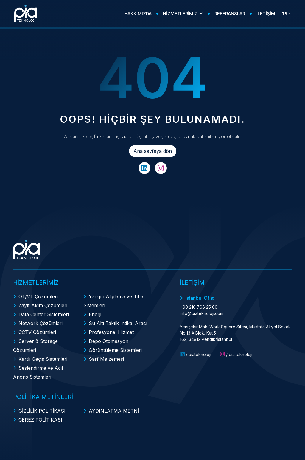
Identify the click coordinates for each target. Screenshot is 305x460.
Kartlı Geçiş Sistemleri (42, 359)
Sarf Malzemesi (106, 359)
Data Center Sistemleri (43, 314)
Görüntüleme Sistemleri (115, 350)
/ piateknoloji (195, 354)
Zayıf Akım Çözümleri (42, 305)
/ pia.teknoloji (236, 354)
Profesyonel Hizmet (111, 332)
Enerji (95, 314)
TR (285, 13)
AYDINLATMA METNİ (114, 411)
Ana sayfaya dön (152, 151)
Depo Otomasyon (108, 341)
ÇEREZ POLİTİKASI (40, 420)
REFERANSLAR (229, 13)
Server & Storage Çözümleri (35, 345)
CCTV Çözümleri (37, 332)
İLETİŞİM (265, 13)
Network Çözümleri (40, 323)
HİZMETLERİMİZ (183, 13)
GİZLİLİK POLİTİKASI (42, 411)
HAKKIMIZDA (138, 13)
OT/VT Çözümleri (38, 296)
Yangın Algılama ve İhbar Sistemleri (114, 300)
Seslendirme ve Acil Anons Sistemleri (38, 372)
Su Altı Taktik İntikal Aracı (118, 323)
